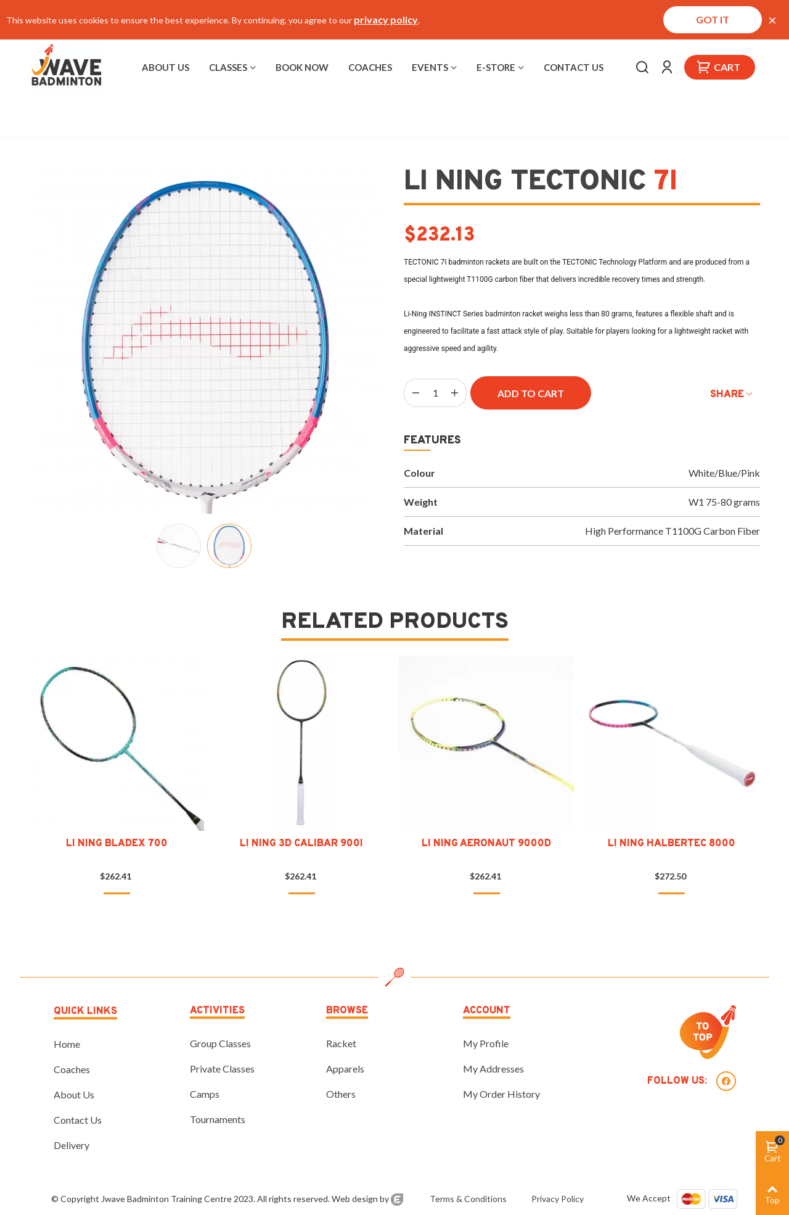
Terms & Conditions (467, 1198)
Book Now (302, 67)
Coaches (370, 67)
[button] (47, 751)
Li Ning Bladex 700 (117, 843)
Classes (228, 67)
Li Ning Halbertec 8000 (671, 843)
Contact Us (573, 67)
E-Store (495, 67)
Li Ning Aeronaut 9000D (486, 843)
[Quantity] (435, 393)
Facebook (726, 1081)
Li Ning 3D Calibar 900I (301, 843)
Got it (712, 19)
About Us (165, 67)
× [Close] (772, 20)
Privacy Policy (557, 1198)
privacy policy (386, 19)
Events (430, 67)
